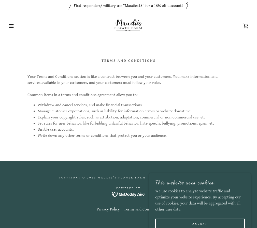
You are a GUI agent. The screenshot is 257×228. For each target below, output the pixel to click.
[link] (128, 26)
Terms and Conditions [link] (142, 209)
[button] (13, 26)
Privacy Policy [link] (108, 209)
